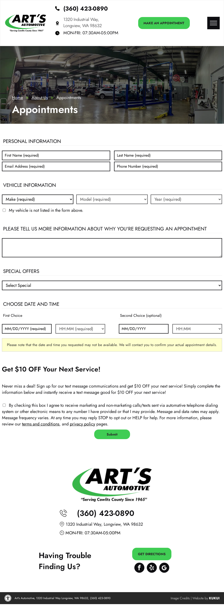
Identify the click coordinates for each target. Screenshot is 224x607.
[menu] (213, 23)
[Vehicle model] (112, 199)
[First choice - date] (27, 329)
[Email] (56, 166)
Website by (200, 598)
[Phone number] (168, 166)
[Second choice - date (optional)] (144, 329)
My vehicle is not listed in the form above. (46, 210)
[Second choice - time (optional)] (197, 329)
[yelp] (152, 568)
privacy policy (82, 424)
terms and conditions (40, 424)
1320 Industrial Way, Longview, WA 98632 (82, 22)
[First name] (56, 155)
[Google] (164, 568)
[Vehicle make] (37, 199)
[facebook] (139, 568)
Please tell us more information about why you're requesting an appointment (105, 228)
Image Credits (180, 598)
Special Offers (21, 271)
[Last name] (168, 155)
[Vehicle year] (186, 199)
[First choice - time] (80, 329)
